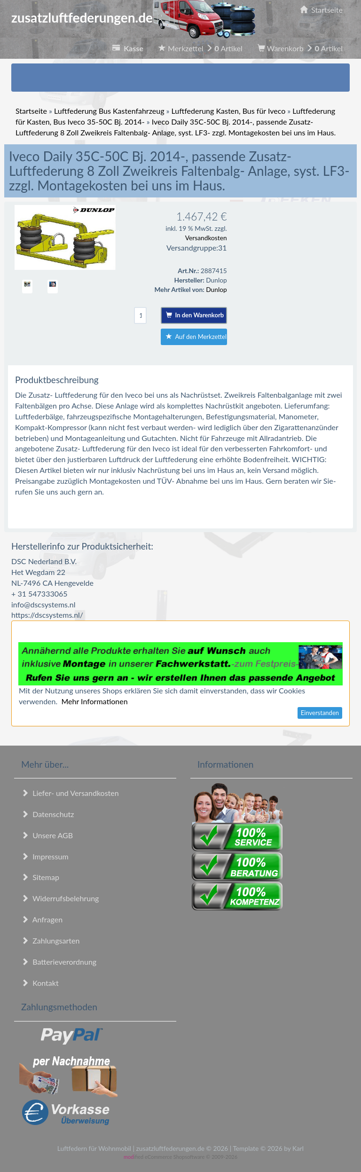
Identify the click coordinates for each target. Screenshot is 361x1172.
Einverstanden (320, 712)
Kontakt (40, 982)
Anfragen (42, 919)
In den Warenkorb (195, 315)
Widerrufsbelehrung (60, 898)
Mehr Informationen (94, 701)
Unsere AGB (47, 835)
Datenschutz (47, 814)
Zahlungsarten (50, 940)
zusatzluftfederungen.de (133, 17)
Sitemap (40, 877)
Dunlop (216, 289)
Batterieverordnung (58, 961)
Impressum (45, 856)
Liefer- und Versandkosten (70, 792)
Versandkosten (206, 238)
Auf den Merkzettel (196, 336)
